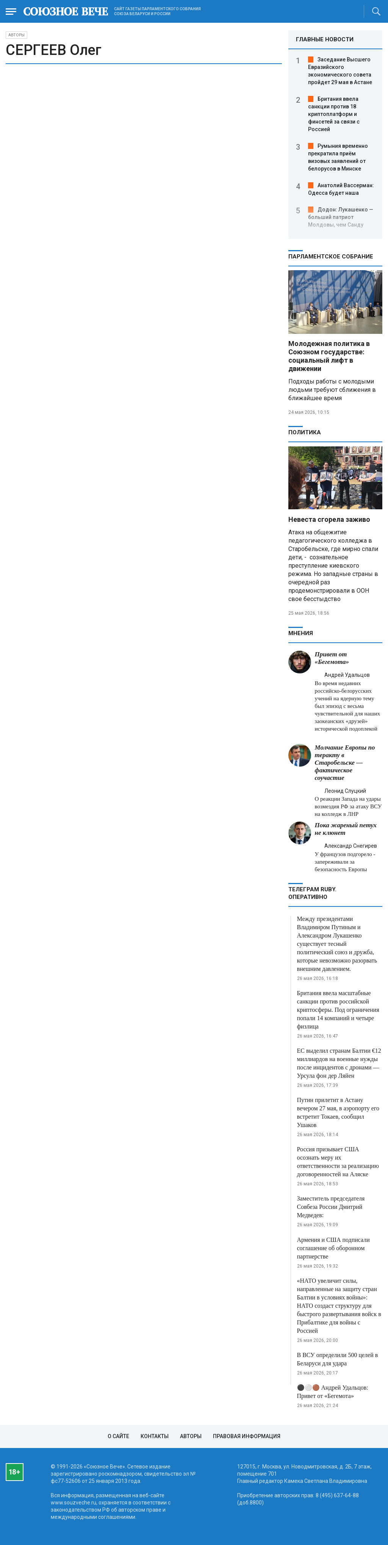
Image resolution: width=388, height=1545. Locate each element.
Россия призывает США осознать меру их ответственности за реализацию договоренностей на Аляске (338, 1161)
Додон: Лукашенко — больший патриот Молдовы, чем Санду (340, 217)
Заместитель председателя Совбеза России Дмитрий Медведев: (331, 1206)
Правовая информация (246, 1436)
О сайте (118, 1436)
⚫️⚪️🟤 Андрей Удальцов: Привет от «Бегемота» (332, 1391)
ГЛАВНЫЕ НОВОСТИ (325, 39)
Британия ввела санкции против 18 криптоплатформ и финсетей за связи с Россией (334, 114)
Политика (304, 432)
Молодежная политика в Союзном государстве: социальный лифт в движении (329, 356)
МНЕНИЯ (300, 633)
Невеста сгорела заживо (329, 519)
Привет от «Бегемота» (332, 658)
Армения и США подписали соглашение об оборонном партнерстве (333, 1248)
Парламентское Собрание (330, 256)
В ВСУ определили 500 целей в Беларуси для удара (337, 1359)
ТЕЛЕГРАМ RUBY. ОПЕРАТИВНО (312, 893)
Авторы (16, 35)
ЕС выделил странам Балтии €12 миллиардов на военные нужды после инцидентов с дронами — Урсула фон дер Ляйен (339, 1063)
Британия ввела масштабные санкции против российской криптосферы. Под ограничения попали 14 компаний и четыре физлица (338, 1010)
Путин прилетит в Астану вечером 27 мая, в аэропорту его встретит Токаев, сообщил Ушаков (338, 1112)
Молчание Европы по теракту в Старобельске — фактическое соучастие (345, 762)
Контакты (155, 1436)
